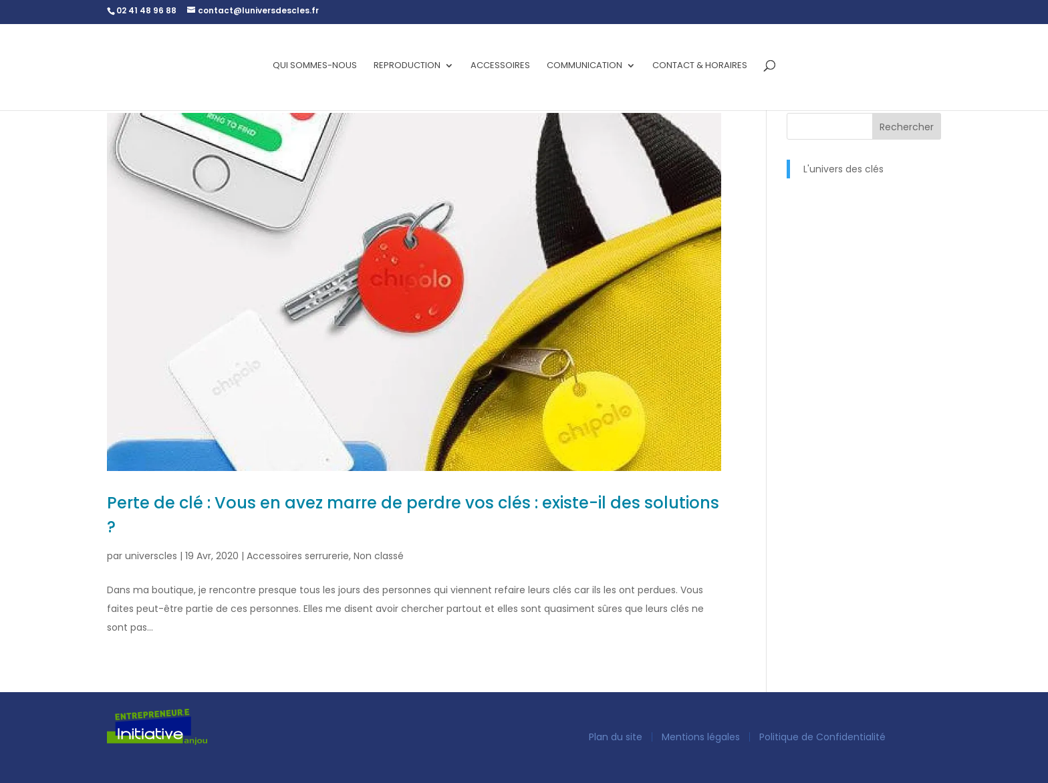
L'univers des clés (843, 169)
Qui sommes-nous (315, 66)
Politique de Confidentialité (822, 737)
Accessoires (500, 66)
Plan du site (615, 737)
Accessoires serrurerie (298, 556)
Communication (584, 66)
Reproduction (407, 66)
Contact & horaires (699, 66)
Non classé (379, 556)
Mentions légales (701, 737)
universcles (151, 556)
